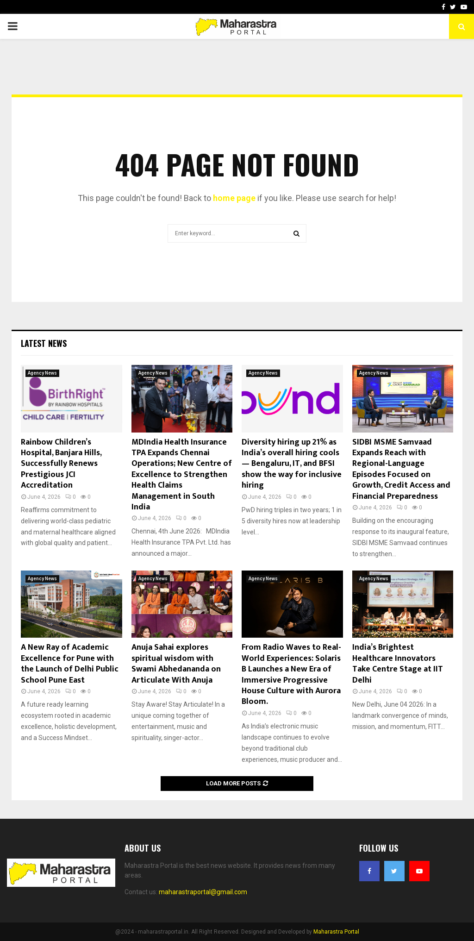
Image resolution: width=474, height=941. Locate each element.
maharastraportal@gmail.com (203, 892)
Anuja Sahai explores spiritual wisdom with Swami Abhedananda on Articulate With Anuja (176, 663)
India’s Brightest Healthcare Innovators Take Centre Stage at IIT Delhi (397, 663)
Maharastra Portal (336, 931)
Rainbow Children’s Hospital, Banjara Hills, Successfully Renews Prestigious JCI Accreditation (61, 464)
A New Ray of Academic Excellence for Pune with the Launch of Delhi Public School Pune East (69, 663)
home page (234, 198)
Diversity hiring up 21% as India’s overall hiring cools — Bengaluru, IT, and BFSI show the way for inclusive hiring (292, 464)
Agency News (42, 373)
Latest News (44, 343)
